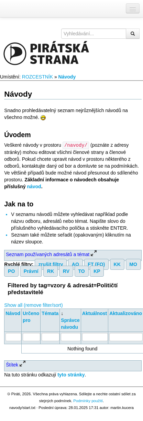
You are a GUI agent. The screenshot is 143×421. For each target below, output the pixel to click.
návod (34, 186)
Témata (50, 313)
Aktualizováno (125, 313)
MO (133, 264)
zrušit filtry (50, 264)
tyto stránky (71, 374)
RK (50, 271)
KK (117, 264)
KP (97, 271)
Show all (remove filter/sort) (33, 305)
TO (81, 271)
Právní (31, 271)
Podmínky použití (88, 400)
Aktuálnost (94, 313)
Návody (67, 77)
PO (11, 271)
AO (75, 264)
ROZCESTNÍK (37, 77)
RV (66, 271)
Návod (13, 313)
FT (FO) (96, 264)
